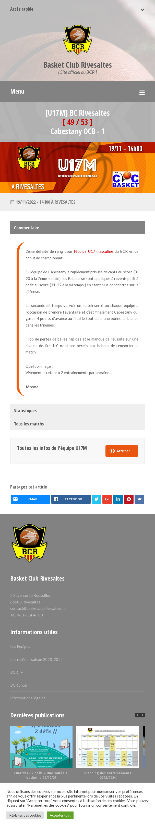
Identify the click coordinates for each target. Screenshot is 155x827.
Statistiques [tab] (25, 410)
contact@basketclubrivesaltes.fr (37, 608)
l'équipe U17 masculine (93, 251)
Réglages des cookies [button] (25, 815)
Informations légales (27, 698)
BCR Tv (16, 672)
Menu (17, 91)
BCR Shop (18, 685)
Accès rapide (21, 9)
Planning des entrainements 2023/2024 (107, 775)
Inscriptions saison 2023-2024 (36, 659)
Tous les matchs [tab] (29, 424)
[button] (142, 715)
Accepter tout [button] (60, 815)
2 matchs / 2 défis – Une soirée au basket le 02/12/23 (41, 775)
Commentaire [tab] (26, 228)
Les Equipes (20, 646)
